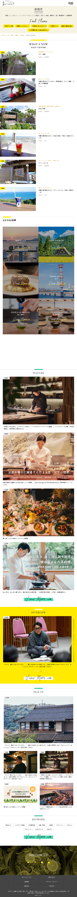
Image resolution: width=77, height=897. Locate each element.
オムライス (39, 829)
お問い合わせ (51, 877)
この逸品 (36, 15)
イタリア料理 (20, 825)
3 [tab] (39, 670)
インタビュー (14, 15)
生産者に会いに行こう (39, 26)
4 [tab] (42, 670)
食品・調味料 (50, 15)
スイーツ (28, 829)
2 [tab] (36, 670)
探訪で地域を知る (66, 26)
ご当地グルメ (54, 26)
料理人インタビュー (23, 26)
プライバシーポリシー (51, 881)
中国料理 (32, 825)
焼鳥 (51, 825)
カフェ (70, 825)
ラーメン (60, 825)
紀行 (42, 15)
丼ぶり (50, 829)
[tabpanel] (38, 642)
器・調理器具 (60, 15)
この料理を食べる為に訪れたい (38, 30)
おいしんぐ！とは (26, 877)
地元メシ (9, 825)
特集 (6, 15)
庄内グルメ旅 (9, 26)
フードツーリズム (25, 15)
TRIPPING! (51, 886)
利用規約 (26, 881)
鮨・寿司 (42, 825)
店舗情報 (69, 15)
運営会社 (26, 886)
